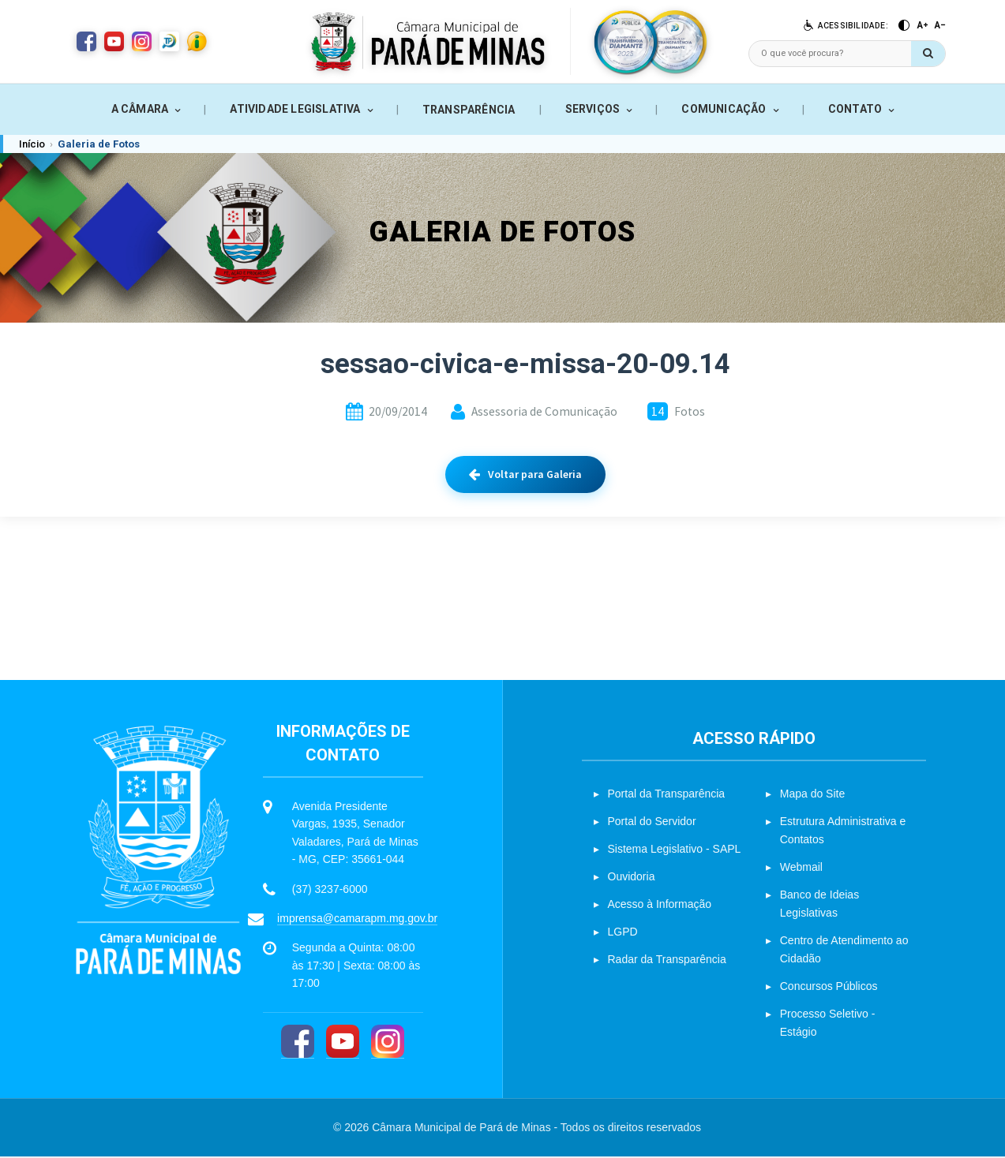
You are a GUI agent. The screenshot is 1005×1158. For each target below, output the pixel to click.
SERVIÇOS (593, 109)
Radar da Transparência (667, 961)
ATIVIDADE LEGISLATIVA (295, 109)
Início (32, 144)
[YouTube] (342, 1043)
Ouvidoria (631, 878)
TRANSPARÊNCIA (469, 109)
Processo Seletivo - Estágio (828, 1025)
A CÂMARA (140, 109)
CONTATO (855, 109)
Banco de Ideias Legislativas (819, 906)
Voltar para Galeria (525, 474)
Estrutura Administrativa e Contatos (843, 832)
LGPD (623, 934)
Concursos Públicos (829, 988)
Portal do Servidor (652, 823)
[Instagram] (387, 1043)
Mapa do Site (813, 796)
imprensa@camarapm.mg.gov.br (357, 920)
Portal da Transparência (667, 796)
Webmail (801, 869)
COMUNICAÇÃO (723, 109)
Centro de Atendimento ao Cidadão (844, 951)
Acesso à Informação (660, 906)
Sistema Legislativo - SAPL (674, 851)
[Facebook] (297, 1043)
